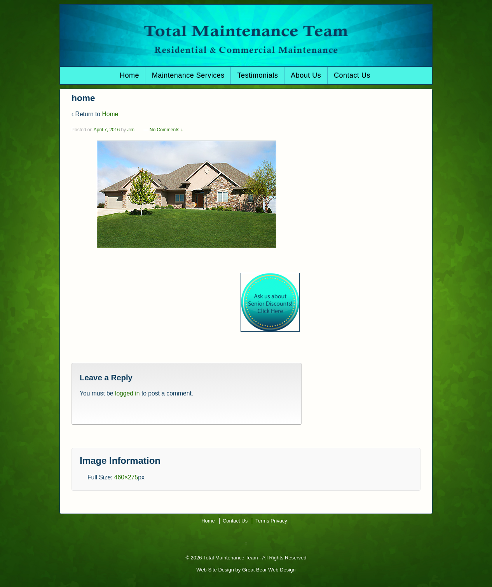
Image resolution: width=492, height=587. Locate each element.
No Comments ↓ (166, 129)
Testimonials (257, 75)
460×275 (126, 477)
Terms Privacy (271, 521)
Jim (130, 129)
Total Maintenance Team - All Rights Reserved (254, 558)
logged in (127, 393)
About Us (306, 75)
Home (129, 75)
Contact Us (352, 75)
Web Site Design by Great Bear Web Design (245, 570)
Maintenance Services (188, 75)
